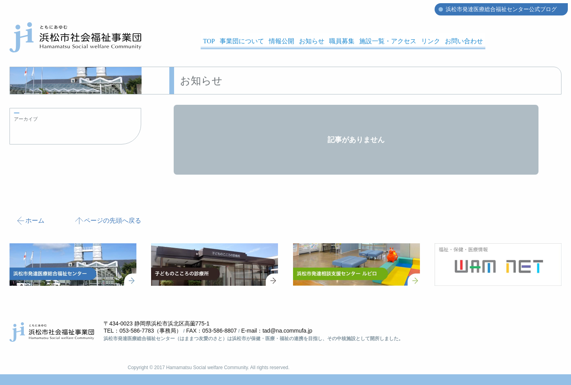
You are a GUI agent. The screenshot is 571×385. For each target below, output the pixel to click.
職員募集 (341, 41)
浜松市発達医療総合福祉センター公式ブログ (501, 9)
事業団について (242, 41)
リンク (430, 41)
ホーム (30, 220)
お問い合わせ (464, 41)
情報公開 (281, 41)
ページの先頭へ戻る (108, 220)
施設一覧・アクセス (387, 41)
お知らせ (311, 41)
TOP (209, 41)
